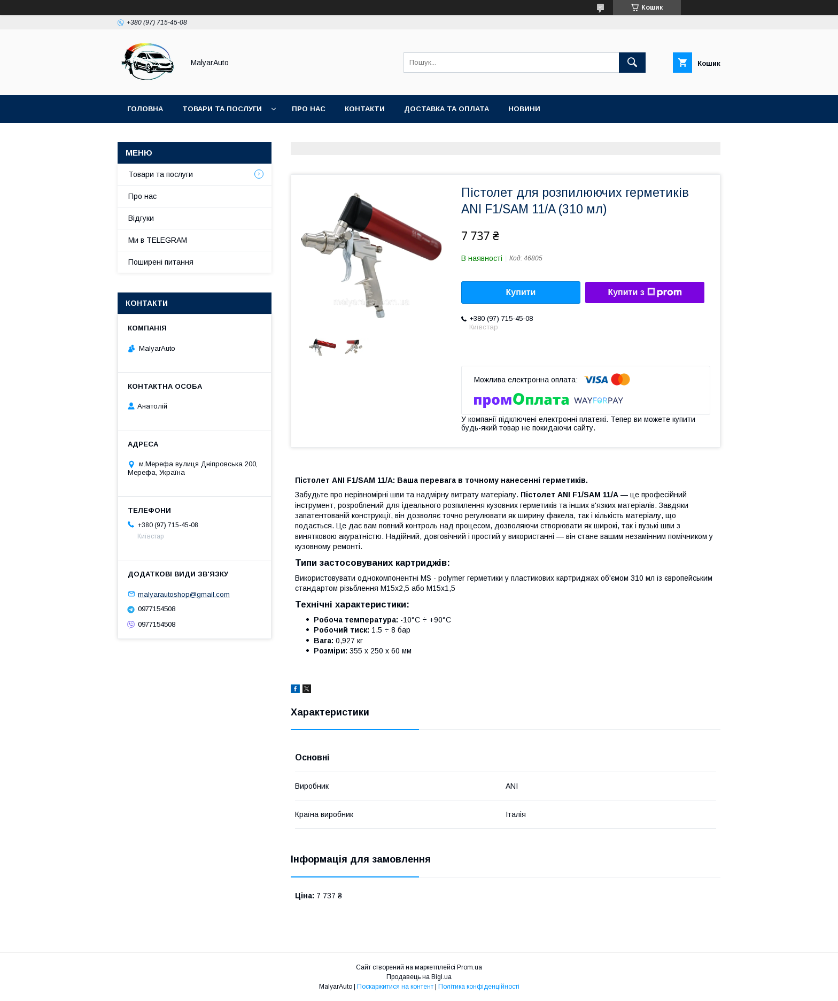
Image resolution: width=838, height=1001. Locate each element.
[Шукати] (632, 62)
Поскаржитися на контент (395, 986)
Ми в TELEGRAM (157, 240)
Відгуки (141, 218)
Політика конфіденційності (478, 986)
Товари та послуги (222, 109)
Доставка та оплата (446, 109)
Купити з (644, 292)
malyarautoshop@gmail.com (184, 594)
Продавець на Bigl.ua (419, 977)
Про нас (308, 109)
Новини (524, 109)
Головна (145, 109)
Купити (521, 292)
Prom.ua (469, 967)
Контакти (365, 109)
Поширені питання (160, 262)
